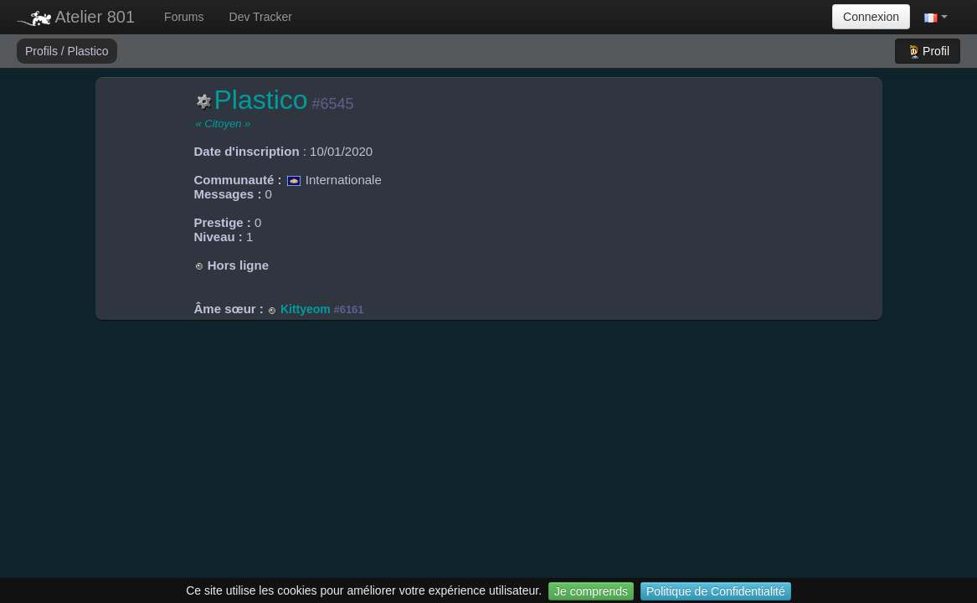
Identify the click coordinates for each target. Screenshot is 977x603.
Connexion (871, 16)
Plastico (88, 51)
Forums (183, 16)
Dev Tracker (260, 16)
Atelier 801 (76, 17)
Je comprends (591, 591)
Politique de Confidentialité (715, 591)
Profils (43, 51)
